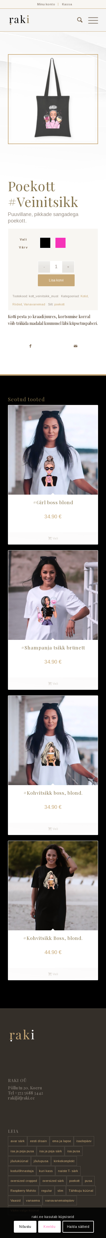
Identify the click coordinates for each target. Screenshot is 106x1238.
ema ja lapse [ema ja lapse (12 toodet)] (61, 1141)
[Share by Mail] (75, 346)
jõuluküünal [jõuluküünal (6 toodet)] (19, 1161)
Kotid (84, 296)
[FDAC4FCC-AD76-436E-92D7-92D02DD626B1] (53, 99)
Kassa (67, 4)
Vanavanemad (34, 304)
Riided (17, 304)
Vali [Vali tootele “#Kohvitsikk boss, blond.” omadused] (53, 829)
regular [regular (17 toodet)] (46, 1190)
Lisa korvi (56, 280)
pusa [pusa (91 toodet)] (88, 1180)
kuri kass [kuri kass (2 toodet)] (46, 1171)
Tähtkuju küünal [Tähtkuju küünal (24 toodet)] (81, 1190)
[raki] (44, 20)
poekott (59, 304)
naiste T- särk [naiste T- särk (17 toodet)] (68, 1171)
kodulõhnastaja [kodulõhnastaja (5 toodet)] (22, 1171)
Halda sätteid (78, 1227)
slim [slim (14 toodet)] (60, 1190)
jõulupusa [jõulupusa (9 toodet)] (41, 1161)
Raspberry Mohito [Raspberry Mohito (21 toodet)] (23, 1190)
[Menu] (90, 20)
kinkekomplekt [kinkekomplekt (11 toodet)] (64, 1161)
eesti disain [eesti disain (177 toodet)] (38, 1141)
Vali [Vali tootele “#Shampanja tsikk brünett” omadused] (53, 683)
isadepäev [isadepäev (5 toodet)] (84, 1141)
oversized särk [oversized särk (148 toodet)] (53, 1180)
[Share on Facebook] (30, 346)
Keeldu (50, 1227)
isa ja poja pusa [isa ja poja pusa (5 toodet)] (22, 1151)
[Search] (77, 20)
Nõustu (25, 1227)
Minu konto (46, 4)
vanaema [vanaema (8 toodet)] (33, 1200)
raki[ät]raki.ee (21, 1098)
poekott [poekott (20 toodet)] (74, 1180)
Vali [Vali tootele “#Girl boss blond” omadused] (53, 538)
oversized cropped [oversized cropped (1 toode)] (23, 1180)
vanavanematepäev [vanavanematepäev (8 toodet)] (59, 1200)
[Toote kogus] (56, 267)
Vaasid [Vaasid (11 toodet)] (15, 1200)
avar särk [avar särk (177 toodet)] (17, 1141)
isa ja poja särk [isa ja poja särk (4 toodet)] (50, 1151)
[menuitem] (46, 4)
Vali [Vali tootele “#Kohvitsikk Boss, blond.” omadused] (53, 974)
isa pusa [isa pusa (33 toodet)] (73, 1151)
